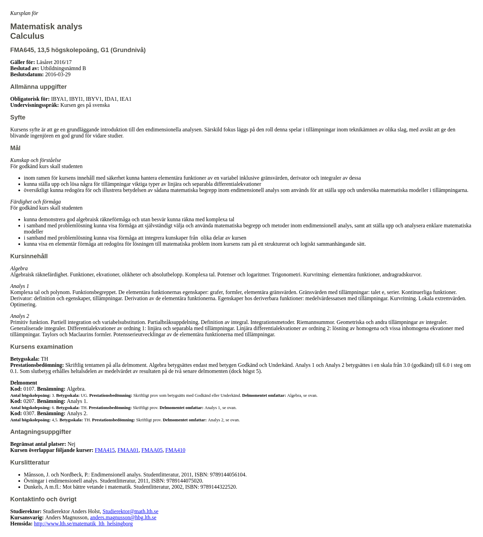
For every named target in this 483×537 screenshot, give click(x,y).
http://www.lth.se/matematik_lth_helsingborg (83, 523)
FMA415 (105, 450)
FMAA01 (128, 450)
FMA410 (175, 450)
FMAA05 (152, 450)
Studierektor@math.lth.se (130, 511)
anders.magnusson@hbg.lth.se (123, 517)
